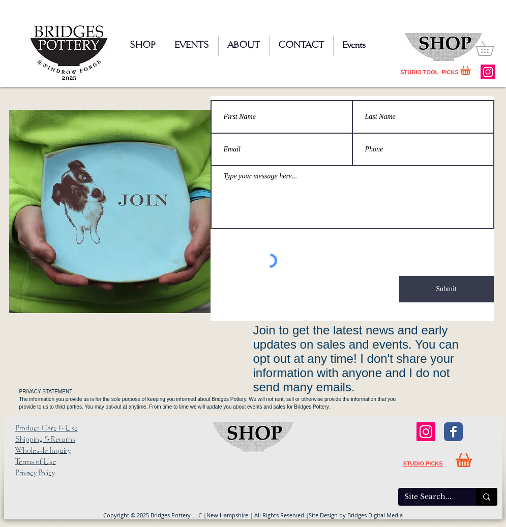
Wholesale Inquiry (43, 451)
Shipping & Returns (45, 440)
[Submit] (446, 289)
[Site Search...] (429, 497)
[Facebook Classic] (453, 431)
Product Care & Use (46, 428)
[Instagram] (488, 72)
